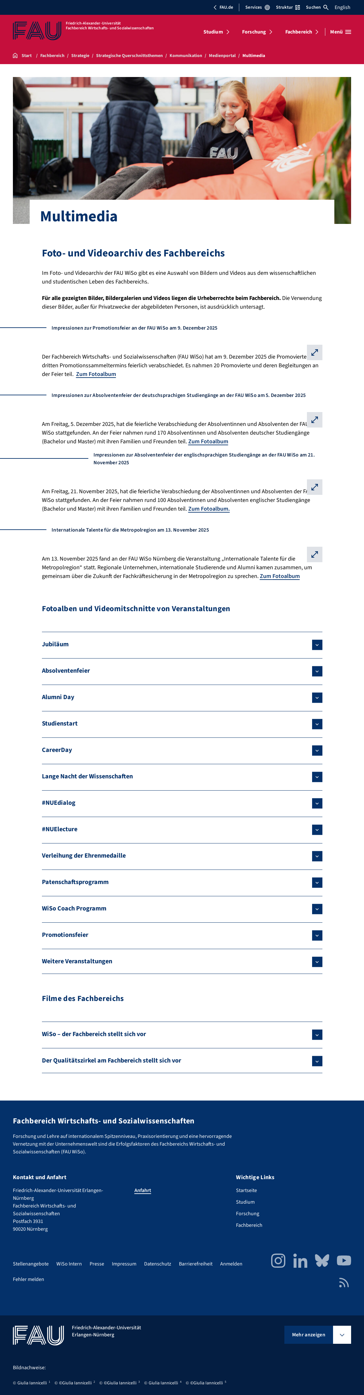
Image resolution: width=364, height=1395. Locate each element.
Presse (97, 1263)
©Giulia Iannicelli (75, 1383)
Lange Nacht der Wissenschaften (87, 776)
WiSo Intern (69, 1263)
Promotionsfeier (65, 934)
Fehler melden (28, 1279)
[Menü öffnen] (340, 32)
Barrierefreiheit (195, 1263)
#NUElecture (59, 829)
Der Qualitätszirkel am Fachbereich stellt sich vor (111, 1060)
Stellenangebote (31, 1263)
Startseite (246, 1190)
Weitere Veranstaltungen (77, 961)
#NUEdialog (58, 802)
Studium (213, 31)
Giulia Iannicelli (32, 1383)
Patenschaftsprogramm (75, 882)
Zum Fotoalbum (96, 374)
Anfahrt (142, 1190)
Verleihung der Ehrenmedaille (84, 855)
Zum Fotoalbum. (209, 509)
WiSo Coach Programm (74, 908)
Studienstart (60, 723)
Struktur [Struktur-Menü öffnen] (288, 7)
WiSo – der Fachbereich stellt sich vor (94, 1034)
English (342, 7)
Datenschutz (157, 1263)
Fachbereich (298, 31)
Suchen (317, 7)
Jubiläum (55, 644)
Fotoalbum (286, 576)
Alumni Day (58, 697)
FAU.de (223, 7)
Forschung (254, 31)
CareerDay (57, 750)
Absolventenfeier (66, 670)
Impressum (124, 1263)
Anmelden (231, 1263)
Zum (265, 576)
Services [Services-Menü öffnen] (257, 7)
